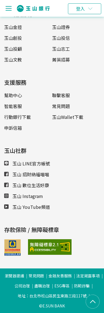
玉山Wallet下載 (67, 117)
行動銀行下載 (17, 117)
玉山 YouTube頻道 (27, 207)
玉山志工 (61, 48)
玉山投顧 (13, 48)
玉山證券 (61, 27)
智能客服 (13, 106)
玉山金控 (13, 27)
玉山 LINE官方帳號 (27, 163)
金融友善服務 (60, 275)
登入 (80, 8)
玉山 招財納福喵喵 (26, 174)
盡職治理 (42, 285)
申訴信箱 (13, 127)
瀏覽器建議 (14, 275)
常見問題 (61, 106)
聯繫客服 (61, 95)
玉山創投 (13, 38)
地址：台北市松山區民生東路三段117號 (52, 296)
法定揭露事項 (88, 275)
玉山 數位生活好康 (26, 185)
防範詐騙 (82, 285)
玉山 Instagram (23, 196)
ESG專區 (62, 285)
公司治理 (22, 285)
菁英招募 (61, 59)
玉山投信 (61, 38)
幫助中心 (13, 95)
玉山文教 (13, 59)
